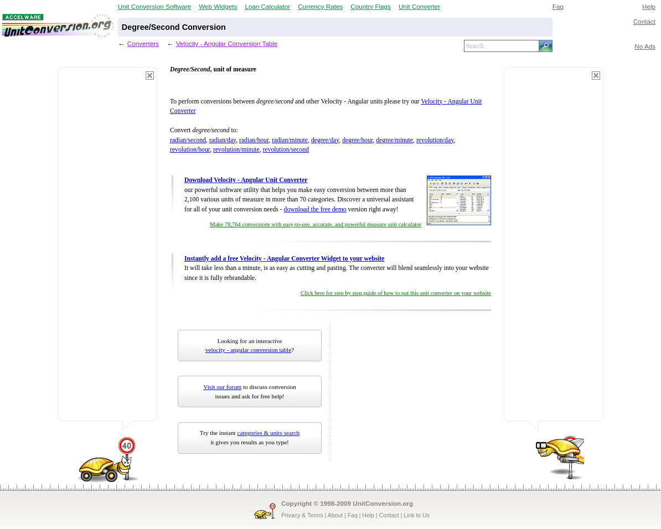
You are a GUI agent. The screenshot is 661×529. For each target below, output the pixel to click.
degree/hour (357, 140)
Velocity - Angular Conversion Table (226, 43)
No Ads (644, 46)
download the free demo (315, 209)
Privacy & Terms (302, 515)
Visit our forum (222, 386)
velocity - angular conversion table (248, 349)
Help (648, 6)
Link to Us (417, 515)
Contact (644, 21)
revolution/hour (190, 149)
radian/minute (290, 140)
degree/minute (394, 140)
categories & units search (268, 432)
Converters (143, 43)
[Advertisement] (107, 249)
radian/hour (253, 140)
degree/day (325, 140)
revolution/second (285, 149)
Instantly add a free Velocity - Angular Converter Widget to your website (284, 258)
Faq (558, 6)
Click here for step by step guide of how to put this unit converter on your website (396, 293)
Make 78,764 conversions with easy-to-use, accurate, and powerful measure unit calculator (315, 224)
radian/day (222, 140)
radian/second (188, 140)
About (335, 515)
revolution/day (434, 140)
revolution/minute (236, 149)
